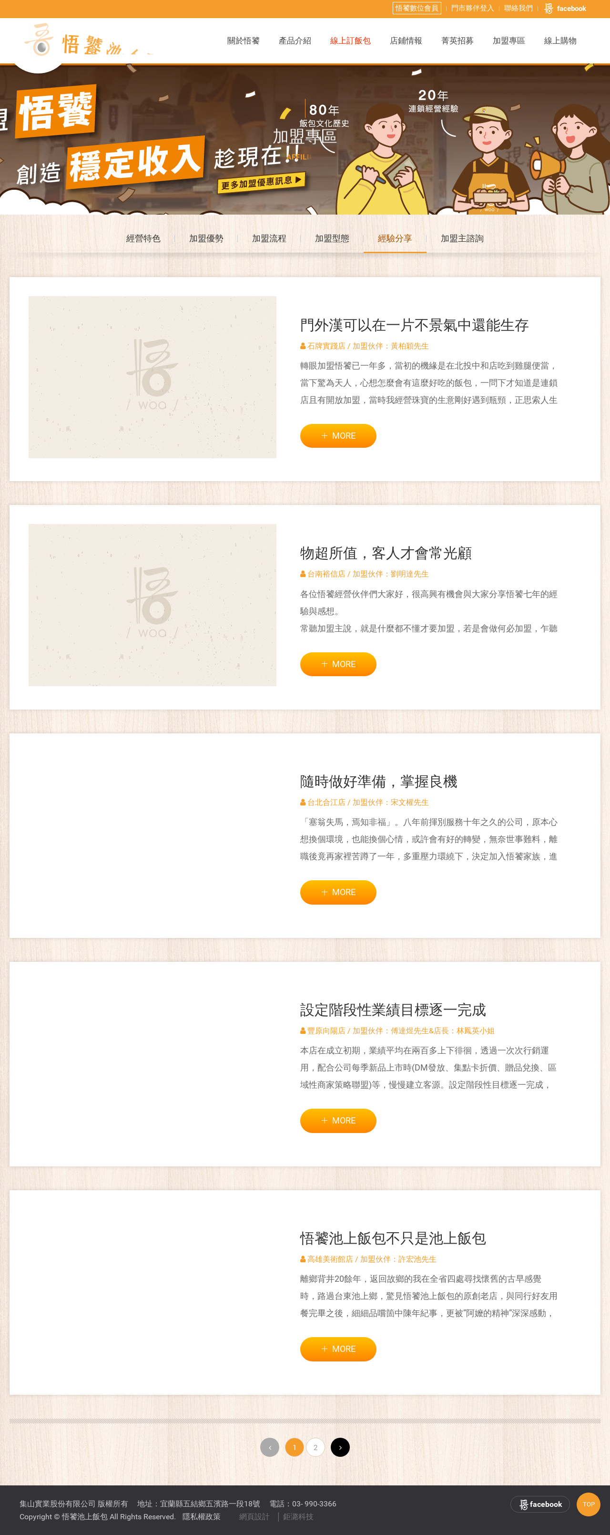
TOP (589, 1504)
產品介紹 (295, 40)
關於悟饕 (243, 40)
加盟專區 (509, 40)
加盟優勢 (206, 242)
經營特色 (143, 242)
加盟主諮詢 (462, 242)
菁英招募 (457, 40)
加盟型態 (332, 242)
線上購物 (560, 40)
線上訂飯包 (350, 40)
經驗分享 (395, 242)
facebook (564, 8)
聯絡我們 (518, 7)
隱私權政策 (202, 1516)
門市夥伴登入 (472, 7)
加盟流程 (269, 242)
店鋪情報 (406, 40)
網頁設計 (254, 1516)
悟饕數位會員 (417, 7)
